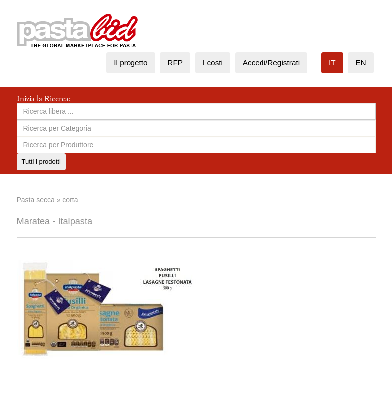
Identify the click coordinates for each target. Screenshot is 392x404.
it (332, 62)
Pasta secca (36, 200)
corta (70, 200)
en (360, 62)
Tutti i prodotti (41, 161)
